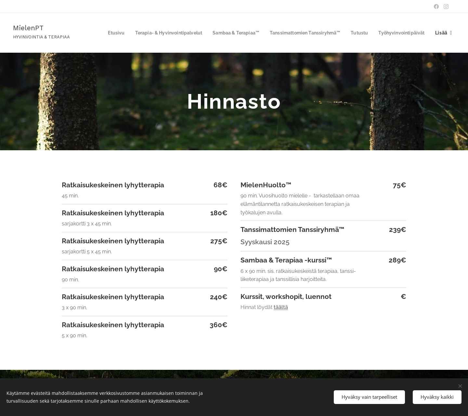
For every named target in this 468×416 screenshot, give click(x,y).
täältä (281, 307)
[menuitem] (159, 33)
